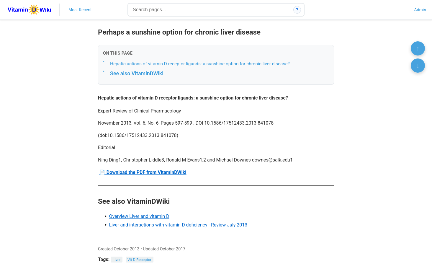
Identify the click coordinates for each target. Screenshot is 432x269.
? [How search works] (297, 9)
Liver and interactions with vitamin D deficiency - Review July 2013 (178, 225)
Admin (420, 9)
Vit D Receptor (139, 259)
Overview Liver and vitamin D (139, 216)
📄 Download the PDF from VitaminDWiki (142, 172)
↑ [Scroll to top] (417, 48)
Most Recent (80, 9)
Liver (117, 259)
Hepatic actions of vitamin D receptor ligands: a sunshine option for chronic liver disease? (200, 63)
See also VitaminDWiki (136, 73)
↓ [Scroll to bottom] (417, 65)
